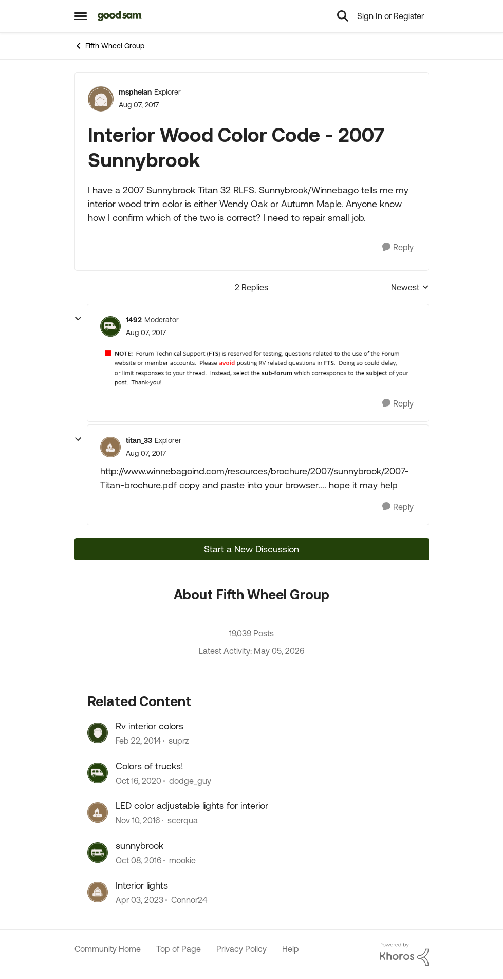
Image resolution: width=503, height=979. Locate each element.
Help (290, 948)
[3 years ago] (139, 900)
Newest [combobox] (410, 288)
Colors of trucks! (149, 766)
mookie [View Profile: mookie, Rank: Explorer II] (182, 860)
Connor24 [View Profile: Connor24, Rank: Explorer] (189, 899)
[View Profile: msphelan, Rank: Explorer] (101, 99)
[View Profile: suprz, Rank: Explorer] (97, 733)
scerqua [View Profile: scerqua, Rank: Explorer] (182, 820)
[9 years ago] (138, 821)
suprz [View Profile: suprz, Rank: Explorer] (179, 741)
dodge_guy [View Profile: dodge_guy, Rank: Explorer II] (190, 780)
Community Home (107, 948)
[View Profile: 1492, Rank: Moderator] (110, 326)
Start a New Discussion (251, 549)
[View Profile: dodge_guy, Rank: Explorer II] (97, 773)
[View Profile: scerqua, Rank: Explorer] (97, 812)
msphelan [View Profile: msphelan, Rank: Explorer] (135, 92)
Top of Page (178, 948)
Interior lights (142, 885)
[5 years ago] (138, 780)
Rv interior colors (149, 726)
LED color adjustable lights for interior (192, 805)
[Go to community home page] (120, 16)
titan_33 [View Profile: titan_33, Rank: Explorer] (139, 440)
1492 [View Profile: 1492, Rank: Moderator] (134, 320)
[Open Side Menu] (80, 16)
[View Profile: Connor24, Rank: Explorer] (97, 892)
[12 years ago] (138, 741)
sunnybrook (139, 845)
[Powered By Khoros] (404, 954)
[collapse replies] (78, 318)
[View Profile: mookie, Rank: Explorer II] (97, 852)
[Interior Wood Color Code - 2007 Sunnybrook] (146, 332)
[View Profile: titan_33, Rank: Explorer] (110, 447)
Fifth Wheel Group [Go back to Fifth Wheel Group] (109, 46)
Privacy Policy (241, 948)
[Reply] (398, 247)
